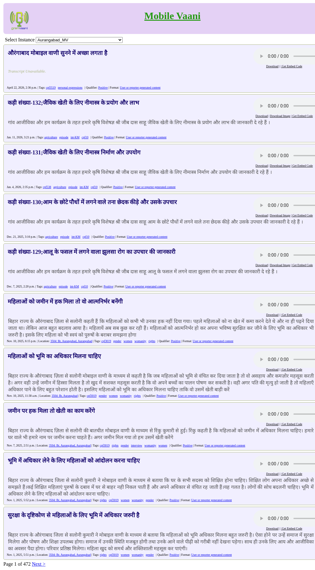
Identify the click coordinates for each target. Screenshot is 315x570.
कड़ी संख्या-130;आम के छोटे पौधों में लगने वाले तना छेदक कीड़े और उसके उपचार (92, 202)
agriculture (50, 137)
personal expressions (70, 87)
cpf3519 (50, 87)
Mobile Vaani (172, 15)
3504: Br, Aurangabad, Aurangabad (71, 341)
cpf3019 (106, 341)
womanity (140, 341)
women (128, 341)
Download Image (280, 116)
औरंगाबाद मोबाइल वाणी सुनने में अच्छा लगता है (57, 53)
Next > (38, 564)
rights (152, 341)
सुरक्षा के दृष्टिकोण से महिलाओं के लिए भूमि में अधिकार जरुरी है (73, 515)
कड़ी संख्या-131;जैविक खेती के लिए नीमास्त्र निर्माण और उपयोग (74, 152)
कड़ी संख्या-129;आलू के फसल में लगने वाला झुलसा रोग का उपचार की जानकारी (91, 252)
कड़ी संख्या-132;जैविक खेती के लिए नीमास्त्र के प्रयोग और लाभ (73, 102)
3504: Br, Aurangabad (64, 395)
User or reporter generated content (140, 87)
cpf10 (85, 137)
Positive (103, 87)
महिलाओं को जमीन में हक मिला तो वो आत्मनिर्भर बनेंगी (65, 301)
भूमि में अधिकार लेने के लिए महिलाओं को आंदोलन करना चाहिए (74, 460)
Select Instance (20, 39)
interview (136, 445)
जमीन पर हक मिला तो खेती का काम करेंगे (51, 411)
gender (117, 341)
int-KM (75, 137)
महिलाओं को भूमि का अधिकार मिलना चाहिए (54, 356)
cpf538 (47, 187)
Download (272, 66)
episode (63, 137)
